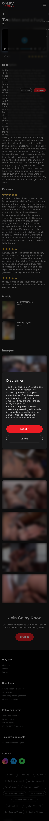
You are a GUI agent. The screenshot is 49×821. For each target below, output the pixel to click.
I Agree (24, 427)
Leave (24, 437)
